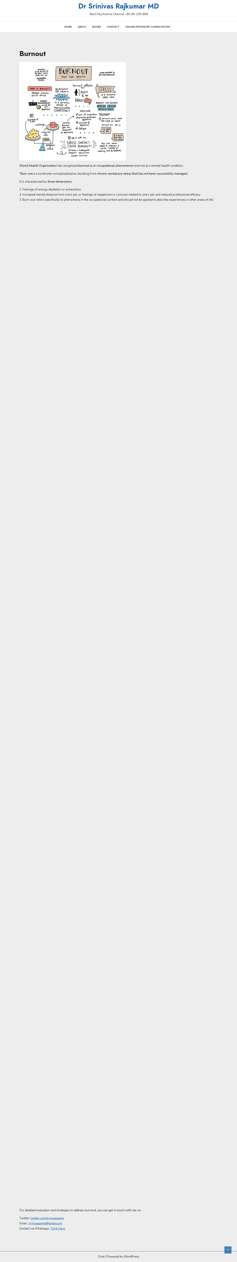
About (82, 27)
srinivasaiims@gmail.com (45, 1223)
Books (96, 27)
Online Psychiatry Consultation (147, 27)
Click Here (58, 1229)
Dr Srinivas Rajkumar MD (118, 6)
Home (68, 27)
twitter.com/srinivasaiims (47, 1218)
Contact (113, 27)
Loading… (76, 704)
